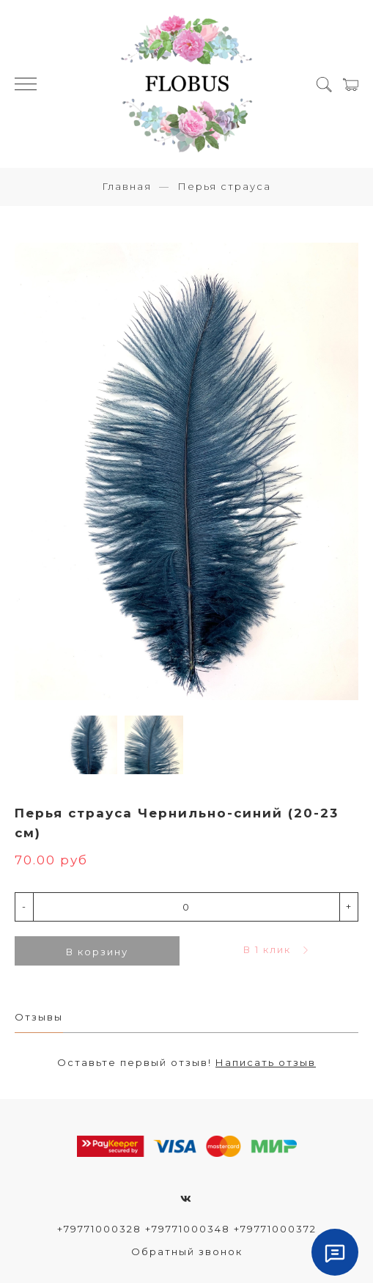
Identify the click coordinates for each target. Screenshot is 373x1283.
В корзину (97, 951)
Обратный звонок (187, 1251)
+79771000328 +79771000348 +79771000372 (187, 1229)
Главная (127, 186)
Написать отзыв (265, 1062)
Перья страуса (224, 186)
